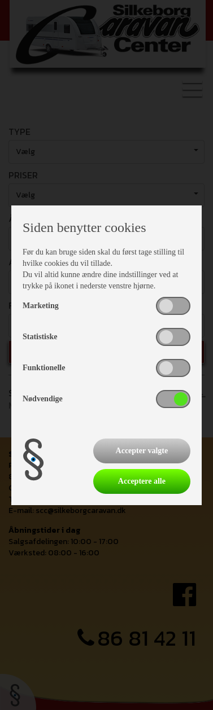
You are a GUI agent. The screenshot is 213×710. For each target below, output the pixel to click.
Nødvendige (43, 399)
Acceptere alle (142, 481)
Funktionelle (44, 367)
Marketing (41, 305)
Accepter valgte (142, 450)
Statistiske (40, 336)
